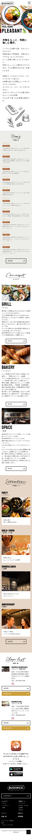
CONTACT (16, 796)
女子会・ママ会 (23, 805)
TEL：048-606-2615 (19, 715)
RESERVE (16, 694)
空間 (3, 807)
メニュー (4, 813)
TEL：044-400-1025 (19, 680)
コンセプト (4, 801)
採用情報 (20, 816)
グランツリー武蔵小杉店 (7, 821)
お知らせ (20, 813)
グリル (4, 803)
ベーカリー (5, 805)
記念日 (21, 809)
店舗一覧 (4, 816)
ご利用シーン (22, 801)
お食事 (21, 807)
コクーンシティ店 (7, 825)
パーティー (22, 803)
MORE (16, 261)
